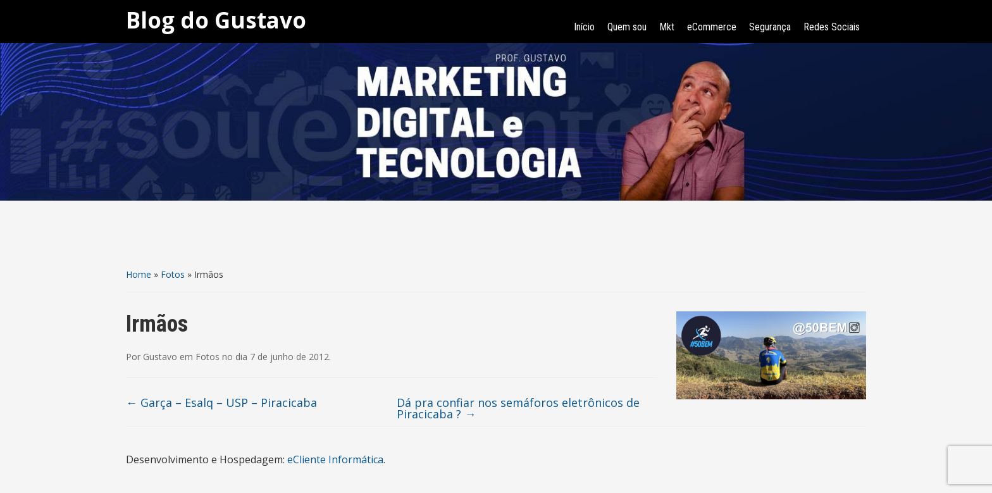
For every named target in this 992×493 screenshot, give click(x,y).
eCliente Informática (335, 459)
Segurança (770, 27)
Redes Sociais (831, 27)
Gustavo (160, 357)
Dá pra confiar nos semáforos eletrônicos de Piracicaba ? (518, 408)
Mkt (666, 27)
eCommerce (711, 27)
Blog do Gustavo (216, 20)
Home (138, 274)
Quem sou (627, 27)
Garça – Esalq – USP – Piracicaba (221, 402)
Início (584, 27)
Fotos (173, 274)
